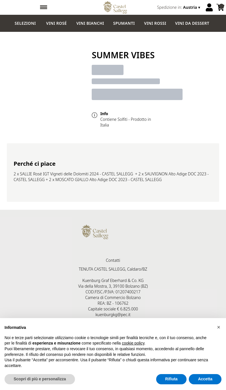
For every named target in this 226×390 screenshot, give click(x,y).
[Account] (209, 7)
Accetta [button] (205, 379)
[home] (115, 7)
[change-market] (179, 7)
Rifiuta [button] (171, 379)
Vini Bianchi (90, 23)
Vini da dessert (192, 23)
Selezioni (25, 23)
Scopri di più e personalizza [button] (40, 379)
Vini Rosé (56, 23)
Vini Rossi (155, 23)
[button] (218, 327)
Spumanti (124, 23)
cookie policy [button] (133, 343)
